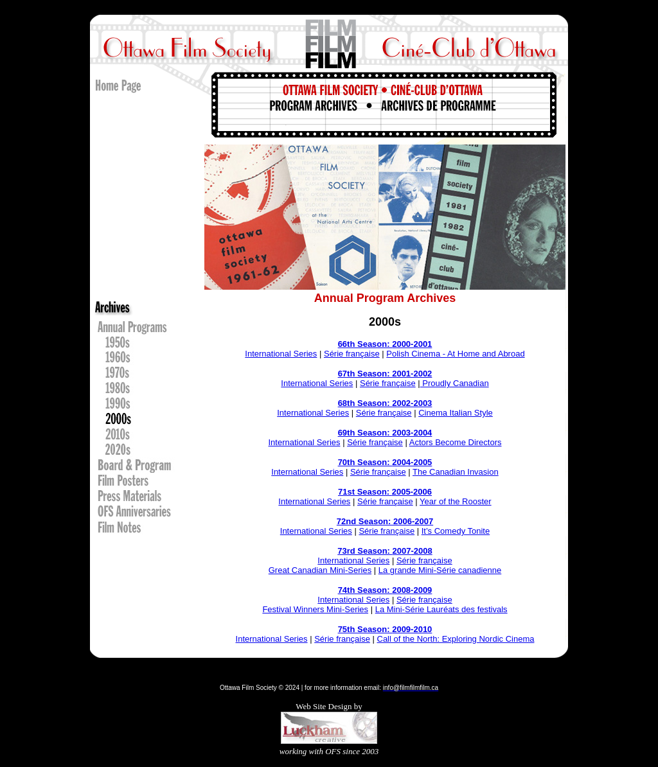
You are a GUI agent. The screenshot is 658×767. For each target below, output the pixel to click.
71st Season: (365, 492)
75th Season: (365, 629)
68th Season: (365, 403)
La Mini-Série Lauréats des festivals (441, 609)
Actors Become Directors (455, 442)
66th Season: (365, 344)
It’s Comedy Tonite (456, 531)
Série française (352, 353)
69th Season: (365, 432)
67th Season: (365, 373)
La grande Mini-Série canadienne (440, 570)
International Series (281, 353)
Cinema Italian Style (455, 413)
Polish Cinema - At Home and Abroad (455, 353)
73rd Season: (364, 551)
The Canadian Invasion (456, 472)
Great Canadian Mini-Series (320, 570)
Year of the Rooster (456, 501)
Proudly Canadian (454, 383)
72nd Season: (365, 521)
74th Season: (365, 590)
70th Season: (365, 462)
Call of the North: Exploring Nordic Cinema (456, 639)
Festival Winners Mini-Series (315, 609)
